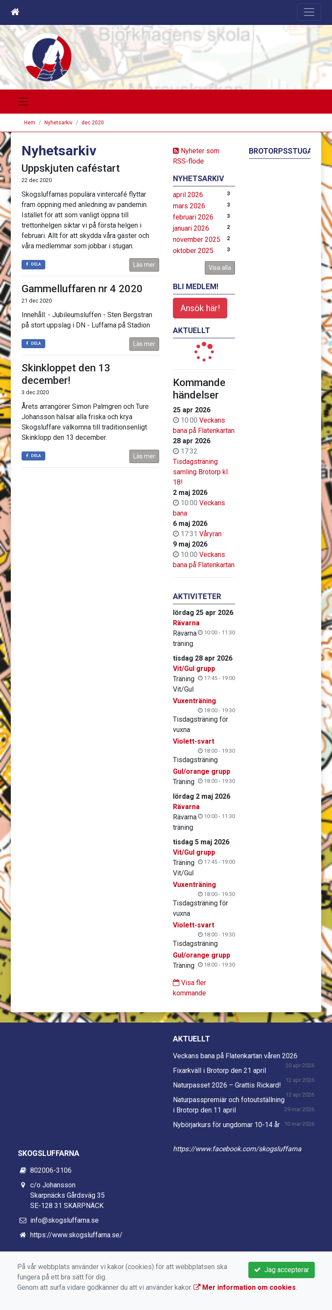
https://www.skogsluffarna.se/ (76, 1235)
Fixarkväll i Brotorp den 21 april (219, 1070)
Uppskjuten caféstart (71, 168)
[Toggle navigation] (309, 12)
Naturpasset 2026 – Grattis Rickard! (227, 1085)
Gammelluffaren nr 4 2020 (82, 289)
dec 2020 (92, 123)
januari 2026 (191, 228)
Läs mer (144, 264)
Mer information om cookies (245, 1287)
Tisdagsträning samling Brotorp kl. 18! (201, 471)
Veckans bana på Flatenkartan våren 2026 (235, 1056)
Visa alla (220, 267)
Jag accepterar (281, 1270)
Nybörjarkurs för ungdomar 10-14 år (226, 1125)
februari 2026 (193, 217)
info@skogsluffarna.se (64, 1220)
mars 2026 (189, 206)
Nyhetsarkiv (58, 123)
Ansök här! (200, 308)
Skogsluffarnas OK (141, 50)
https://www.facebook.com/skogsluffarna (237, 1149)
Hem (29, 123)
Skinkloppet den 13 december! (66, 374)
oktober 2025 (193, 251)
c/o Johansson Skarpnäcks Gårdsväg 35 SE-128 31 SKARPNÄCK (67, 1195)
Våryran (210, 534)
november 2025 (196, 239)
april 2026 (188, 195)
